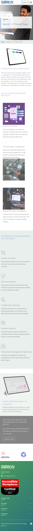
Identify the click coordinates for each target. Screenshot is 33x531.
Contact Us (25, 2)
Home (3, 42)
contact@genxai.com (8, 476)
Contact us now (8, 439)
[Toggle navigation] (31, 2)
